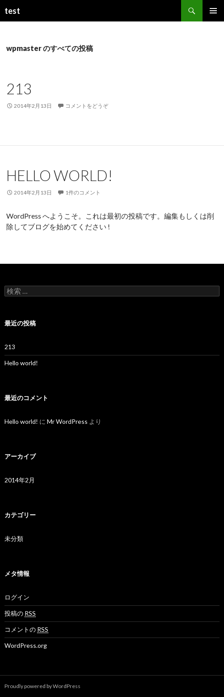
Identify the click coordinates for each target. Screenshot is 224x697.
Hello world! (59, 175)
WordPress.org (25, 645)
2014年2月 (19, 480)
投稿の (20, 613)
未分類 (13, 538)
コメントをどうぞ (86, 105)
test (12, 11)
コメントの (26, 629)
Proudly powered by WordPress (42, 686)
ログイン (17, 597)
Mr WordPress (67, 421)
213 (19, 88)
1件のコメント (83, 192)
